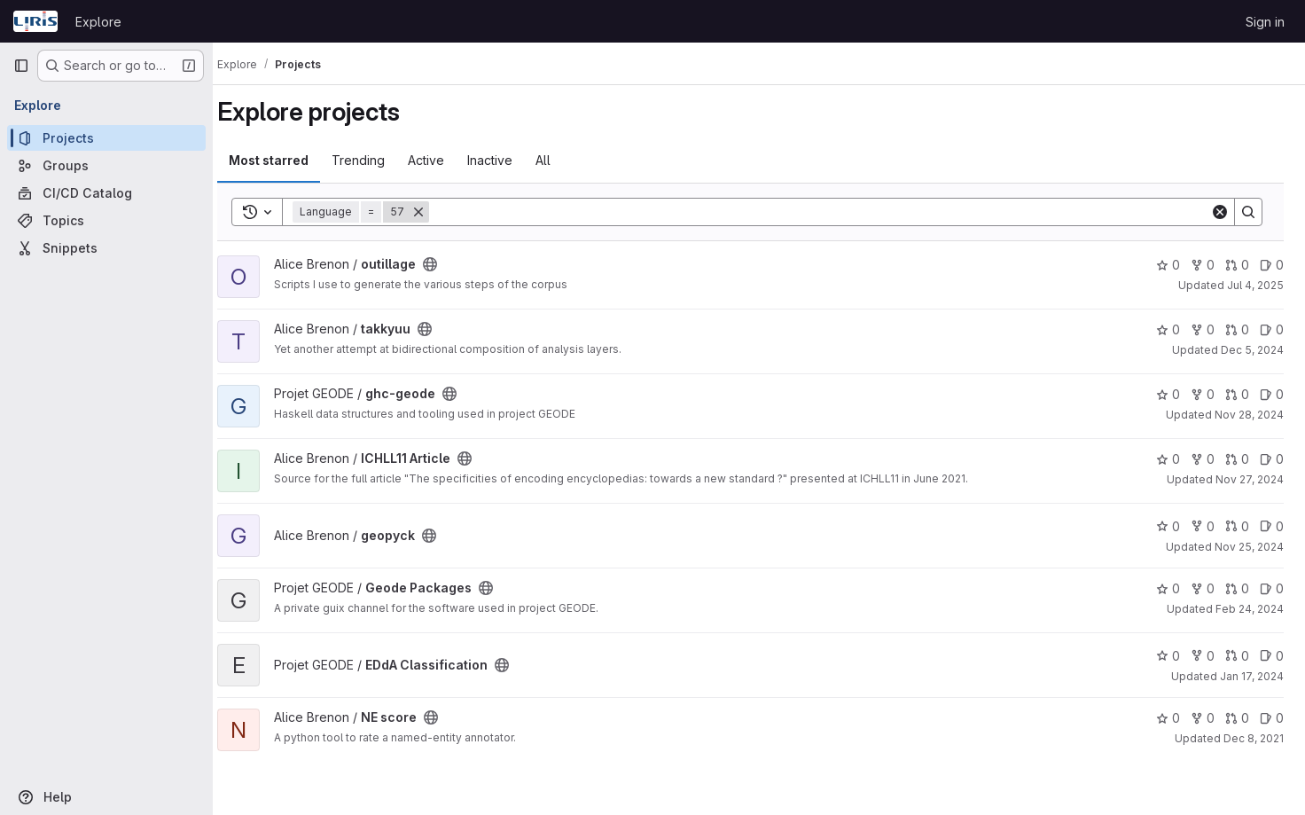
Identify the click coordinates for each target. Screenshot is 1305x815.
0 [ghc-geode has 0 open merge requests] (1237, 394)
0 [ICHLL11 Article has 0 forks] (1203, 458)
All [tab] (559, 160)
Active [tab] (443, 160)
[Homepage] (35, 21)
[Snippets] (106, 248)
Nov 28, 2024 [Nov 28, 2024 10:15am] (1249, 414)
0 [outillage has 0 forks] (1203, 264)
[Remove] (435, 212)
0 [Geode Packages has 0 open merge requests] (1237, 588)
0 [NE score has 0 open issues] (1272, 717)
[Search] (828, 212)
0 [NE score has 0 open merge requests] (1237, 717)
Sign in (1265, 21)
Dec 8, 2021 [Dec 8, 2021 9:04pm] (1253, 738)
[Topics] (106, 220)
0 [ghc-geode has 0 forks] (1203, 394)
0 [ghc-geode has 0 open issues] (1272, 394)
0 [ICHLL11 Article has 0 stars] (1168, 458)
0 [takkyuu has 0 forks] (1203, 329)
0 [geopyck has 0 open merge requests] (1237, 526)
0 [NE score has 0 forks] (1203, 717)
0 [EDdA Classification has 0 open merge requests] (1237, 655)
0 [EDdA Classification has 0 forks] (1203, 655)
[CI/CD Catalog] (106, 193)
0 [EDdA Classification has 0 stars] (1168, 655)
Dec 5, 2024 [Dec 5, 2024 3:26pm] (1252, 350)
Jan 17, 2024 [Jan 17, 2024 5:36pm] (1252, 676)
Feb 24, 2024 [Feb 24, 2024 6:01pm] (1249, 608)
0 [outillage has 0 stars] (1168, 264)
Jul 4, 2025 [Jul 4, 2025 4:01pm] (1255, 285)
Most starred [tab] (285, 160)
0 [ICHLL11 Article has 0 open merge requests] (1237, 458)
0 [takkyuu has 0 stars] (1168, 329)
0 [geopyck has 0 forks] (1203, 526)
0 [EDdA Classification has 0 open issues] (1272, 655)
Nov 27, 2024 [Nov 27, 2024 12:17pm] (1249, 479)
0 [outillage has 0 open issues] (1272, 264)
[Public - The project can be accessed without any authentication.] (447, 264)
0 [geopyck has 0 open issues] (1272, 526)
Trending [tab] (375, 160)
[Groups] (106, 165)
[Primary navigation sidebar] (21, 65)
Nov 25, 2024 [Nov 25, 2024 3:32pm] (1249, 546)
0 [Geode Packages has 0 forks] (1203, 588)
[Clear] (1220, 212)
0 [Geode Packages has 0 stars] (1168, 588)
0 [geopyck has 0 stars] (1168, 526)
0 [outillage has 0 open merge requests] (1237, 264)
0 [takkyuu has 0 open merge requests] (1237, 329)
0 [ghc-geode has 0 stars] (1168, 394)
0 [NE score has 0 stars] (1168, 717)
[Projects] (106, 138)
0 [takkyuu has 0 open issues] (1272, 329)
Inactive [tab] (506, 160)
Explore (98, 21)
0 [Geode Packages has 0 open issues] (1272, 588)
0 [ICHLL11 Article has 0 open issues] (1272, 458)
